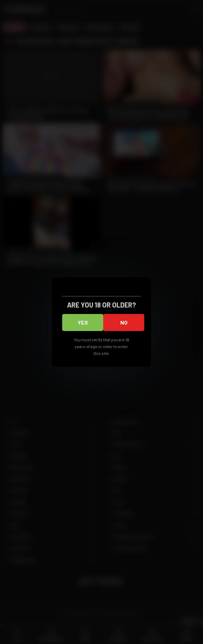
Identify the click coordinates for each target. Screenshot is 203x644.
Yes (83, 322)
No (123, 322)
